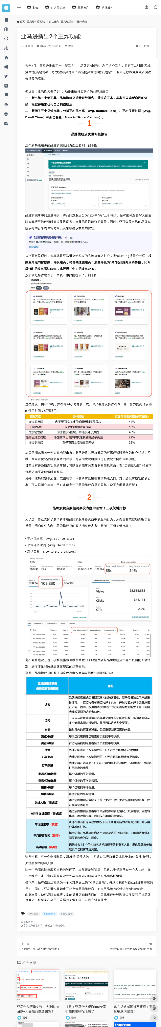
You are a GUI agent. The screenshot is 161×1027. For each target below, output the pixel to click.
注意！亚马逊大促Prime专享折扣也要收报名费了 (85, 1009)
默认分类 (54, 21)
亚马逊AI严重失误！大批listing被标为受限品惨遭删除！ (38, 1009)
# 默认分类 (67, 913)
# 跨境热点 (49, 913)
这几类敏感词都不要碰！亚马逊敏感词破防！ (135, 1009)
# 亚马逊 (34, 913)
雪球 (69, 46)
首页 (22, 21)
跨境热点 (42, 21)
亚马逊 (30, 21)
